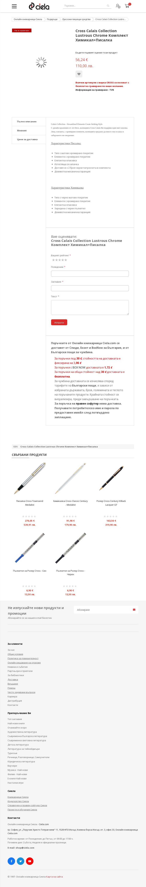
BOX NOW (78, 367)
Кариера (12, 696)
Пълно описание (26, 121)
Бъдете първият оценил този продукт (96, 52)
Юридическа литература (21, 761)
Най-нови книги (16, 723)
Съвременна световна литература (27, 740)
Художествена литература (22, 731)
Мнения (21, 130)
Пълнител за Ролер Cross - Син (29, 570)
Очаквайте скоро (17, 727)
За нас (11, 649)
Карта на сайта (54, 876)
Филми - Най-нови (17, 774)
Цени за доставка (27, 139)
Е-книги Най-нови (17, 778)
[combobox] (87, 6)
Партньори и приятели (20, 670)
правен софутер (87, 403)
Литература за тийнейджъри (24, 748)
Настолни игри (15, 782)
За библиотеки (16, 675)
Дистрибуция (15, 700)
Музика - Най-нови (18, 769)
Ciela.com (44, 824)
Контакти (13, 705)
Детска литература (18, 744)
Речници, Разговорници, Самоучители (28, 757)
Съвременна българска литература (27, 736)
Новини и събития (18, 666)
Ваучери (12, 765)
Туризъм (12, 753)
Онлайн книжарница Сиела (28, 19)
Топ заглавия (15, 719)
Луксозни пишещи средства (76, 19)
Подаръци (52, 19)
